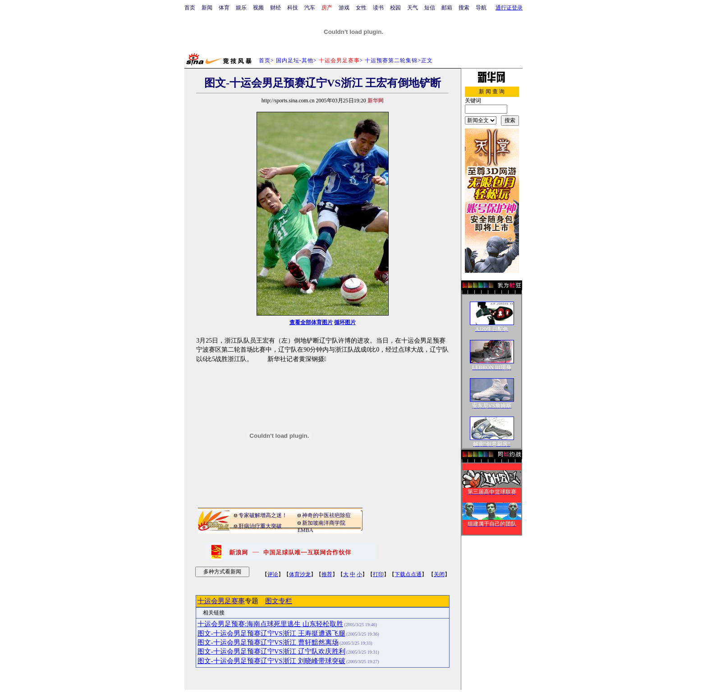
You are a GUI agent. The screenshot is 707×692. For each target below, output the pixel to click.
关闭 (439, 574)
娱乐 (241, 8)
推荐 (326, 574)
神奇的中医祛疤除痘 (326, 515)
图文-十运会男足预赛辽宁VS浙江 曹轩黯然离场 (268, 642)
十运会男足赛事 (221, 601)
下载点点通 (408, 574)
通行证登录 (509, 8)
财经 (275, 8)
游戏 (344, 8)
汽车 (309, 8)
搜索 (464, 8)
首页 (189, 8)
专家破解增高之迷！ (263, 515)
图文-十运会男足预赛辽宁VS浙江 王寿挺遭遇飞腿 (271, 633)
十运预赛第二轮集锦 (391, 60)
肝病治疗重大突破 (260, 526)
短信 (429, 8)
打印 (378, 574)
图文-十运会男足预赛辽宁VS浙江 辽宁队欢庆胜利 (271, 651)
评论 (272, 574)
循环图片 (345, 322)
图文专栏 (278, 601)
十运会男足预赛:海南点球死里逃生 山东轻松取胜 (270, 624)
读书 (378, 8)
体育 (224, 8)
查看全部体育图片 (311, 322)
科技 (292, 8)
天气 (412, 8)
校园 (395, 8)
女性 (361, 8)
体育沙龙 (300, 574)
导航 (481, 8)
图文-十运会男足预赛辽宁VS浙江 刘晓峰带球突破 (271, 661)
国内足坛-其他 (294, 60)
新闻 (207, 8)
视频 (258, 8)
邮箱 (446, 8)
